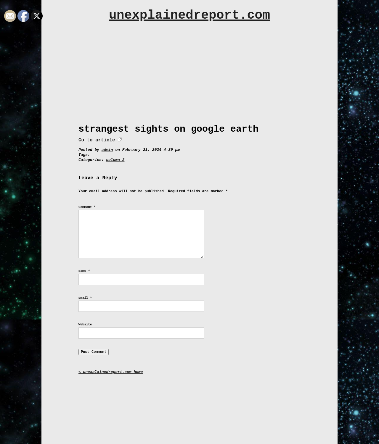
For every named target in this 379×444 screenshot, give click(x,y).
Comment (87, 207)
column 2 (115, 160)
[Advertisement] (189, 70)
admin (107, 150)
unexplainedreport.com (189, 15)
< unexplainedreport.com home (110, 372)
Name (84, 271)
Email (85, 298)
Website (85, 324)
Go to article (96, 140)
